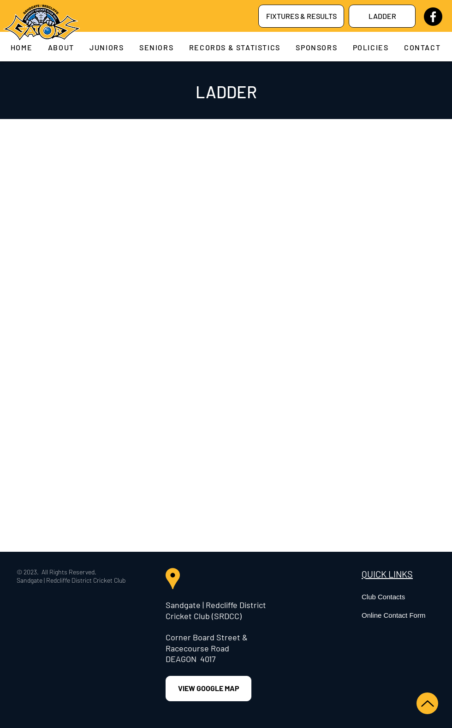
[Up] (427, 703)
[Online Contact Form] (405, 615)
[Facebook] (433, 16)
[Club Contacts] (405, 596)
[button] (61, 47)
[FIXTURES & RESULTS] (301, 16)
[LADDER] (382, 16)
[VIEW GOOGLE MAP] (208, 688)
